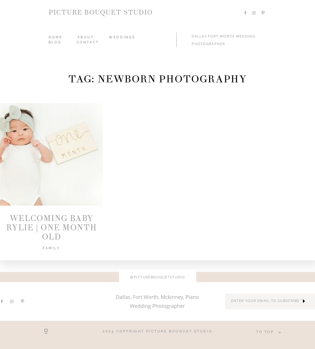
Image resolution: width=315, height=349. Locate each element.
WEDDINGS (122, 37)
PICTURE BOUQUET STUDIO (101, 12)
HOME (55, 37)
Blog (55, 42)
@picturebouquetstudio (157, 277)
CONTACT (88, 42)
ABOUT (85, 37)
